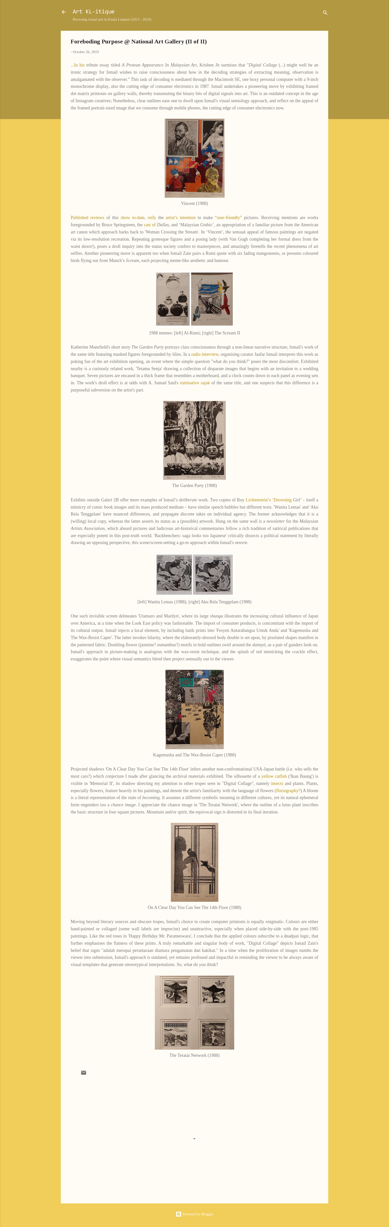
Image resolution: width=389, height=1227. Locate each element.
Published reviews (87, 217)
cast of (150, 224)
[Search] (325, 13)
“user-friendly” (228, 217)
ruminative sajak (195, 382)
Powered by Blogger (194, 1214)
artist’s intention (180, 217)
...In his (78, 65)
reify (152, 217)
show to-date (132, 217)
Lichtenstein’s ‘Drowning (269, 499)
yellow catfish (274, 776)
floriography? (288, 790)
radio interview (204, 354)
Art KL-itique (94, 12)
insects (277, 783)
